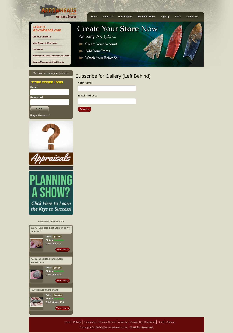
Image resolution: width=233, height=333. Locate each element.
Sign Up (165, 16)
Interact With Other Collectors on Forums (52, 56)
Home (94, 16)
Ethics (161, 322)
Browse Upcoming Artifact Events (48, 62)
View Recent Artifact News (45, 43)
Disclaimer (149, 322)
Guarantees (90, 322)
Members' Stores (147, 16)
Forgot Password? (40, 115)
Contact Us (192, 16)
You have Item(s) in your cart (50, 73)
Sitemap (170, 322)
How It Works (125, 16)
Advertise (123, 322)
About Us (108, 16)
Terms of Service (107, 322)
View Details (62, 249)
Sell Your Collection (42, 37)
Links (178, 16)
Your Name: (85, 82)
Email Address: (87, 95)
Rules (68, 322)
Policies (77, 322)
